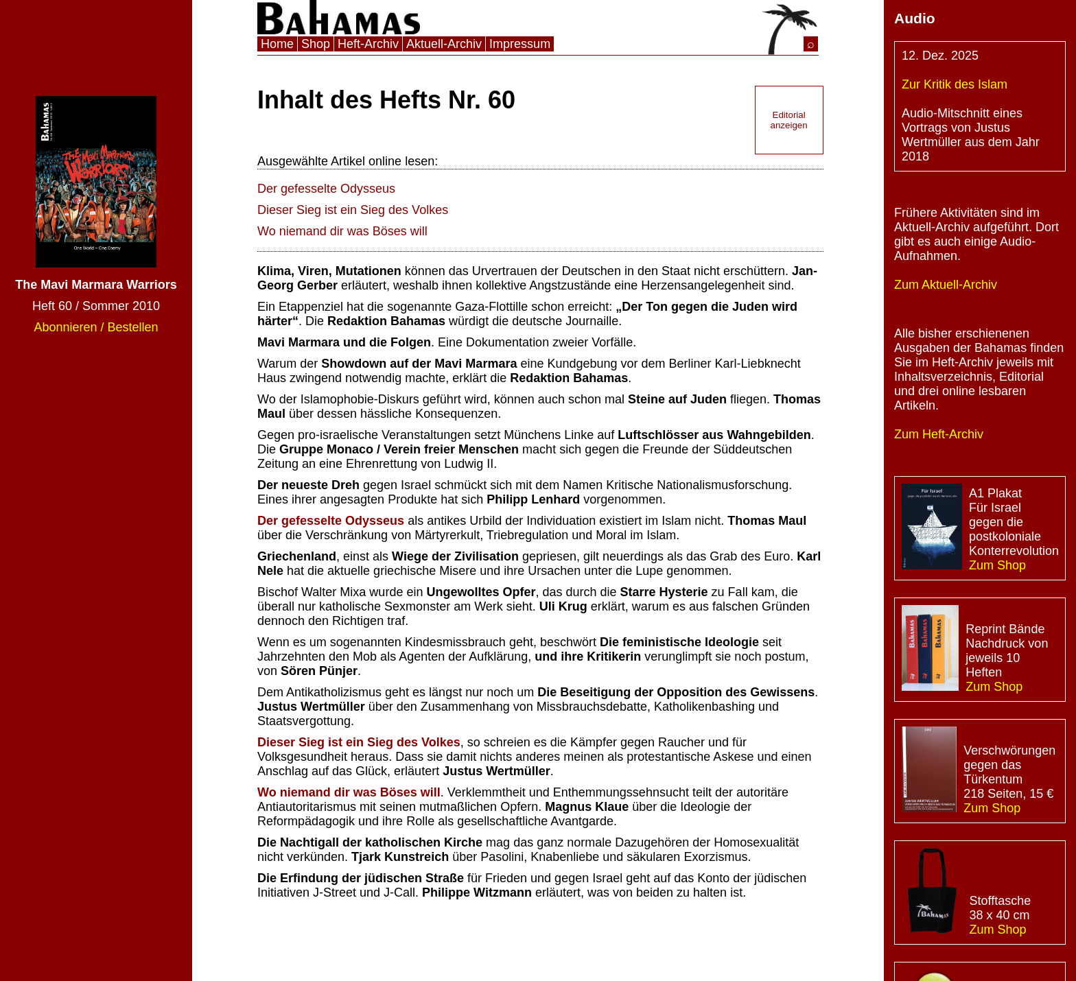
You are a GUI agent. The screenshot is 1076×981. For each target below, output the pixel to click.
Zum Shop (997, 565)
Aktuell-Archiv (444, 44)
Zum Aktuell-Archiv (945, 285)
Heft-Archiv (368, 44)
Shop (315, 44)
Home (277, 44)
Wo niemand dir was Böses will (342, 231)
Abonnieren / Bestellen (96, 327)
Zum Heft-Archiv (938, 434)
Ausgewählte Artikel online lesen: (347, 161)
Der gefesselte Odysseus (326, 189)
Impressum (519, 44)
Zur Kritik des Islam (954, 84)
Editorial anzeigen (789, 120)
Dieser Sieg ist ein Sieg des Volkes (352, 210)
